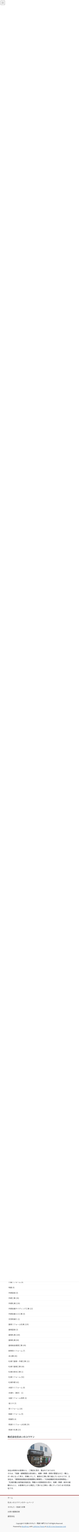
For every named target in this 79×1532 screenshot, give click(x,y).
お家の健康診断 (14, 1511)
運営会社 (11, 1516)
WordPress (25, 1526)
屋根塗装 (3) (13, 1329)
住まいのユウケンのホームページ (21, 1502)
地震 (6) (11, 1287)
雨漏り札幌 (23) (14, 1429)
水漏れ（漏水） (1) (15, 1393)
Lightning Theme (39, 1526)
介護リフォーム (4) (15, 1282)
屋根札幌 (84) (13, 1340)
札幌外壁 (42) (13, 1382)
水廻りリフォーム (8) (16, 1387)
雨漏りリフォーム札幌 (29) (19, 1424)
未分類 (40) (12, 1356)
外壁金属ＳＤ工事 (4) (16, 1314)
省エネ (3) (12, 1403)
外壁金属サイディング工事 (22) (20, 1308)
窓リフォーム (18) (15, 1408)
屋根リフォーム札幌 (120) (18, 1324)
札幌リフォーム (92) (16, 1377)
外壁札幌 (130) (14, 1303)
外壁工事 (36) (13, 1298)
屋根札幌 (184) (14, 1335)
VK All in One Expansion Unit (56, 1526)
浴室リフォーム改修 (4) (17, 1398)
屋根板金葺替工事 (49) (17, 1345)
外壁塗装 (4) (13, 1293)
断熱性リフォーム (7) (16, 1350)
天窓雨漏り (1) (14, 1319)
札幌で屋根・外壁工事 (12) (19, 1361)
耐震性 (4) (12, 1419)
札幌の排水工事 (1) (15, 1371)
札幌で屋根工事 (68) (16, 1366)
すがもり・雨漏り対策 (16, 1507)
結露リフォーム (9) (15, 1414)
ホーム (10, 1497)
